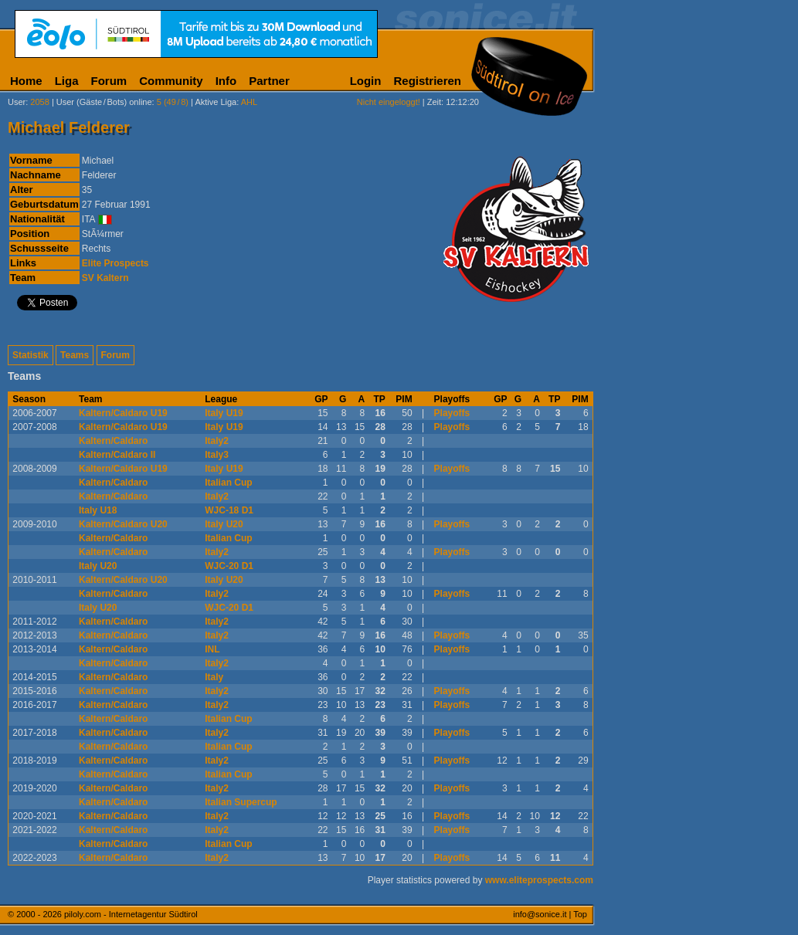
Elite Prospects (115, 263)
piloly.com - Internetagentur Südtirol (131, 914)
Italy (214, 677)
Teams (74, 355)
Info (226, 80)
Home (26, 80)
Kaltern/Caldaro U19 (123, 413)
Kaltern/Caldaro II (117, 454)
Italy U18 (98, 510)
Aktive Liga (215, 102)
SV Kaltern (105, 278)
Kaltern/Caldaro (113, 440)
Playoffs (452, 413)
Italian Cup (228, 482)
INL (212, 649)
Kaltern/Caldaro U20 (123, 524)
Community (171, 80)
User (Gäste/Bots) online (104, 102)
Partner (269, 80)
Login (366, 80)
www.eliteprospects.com (539, 880)
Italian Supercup (241, 802)
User (16, 102)
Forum (109, 80)
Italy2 (217, 440)
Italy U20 (224, 524)
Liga (67, 80)
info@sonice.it (539, 914)
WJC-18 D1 (229, 510)
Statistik (30, 355)
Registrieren (427, 80)
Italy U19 (224, 413)
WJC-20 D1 (229, 566)
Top (580, 914)
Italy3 (217, 454)
